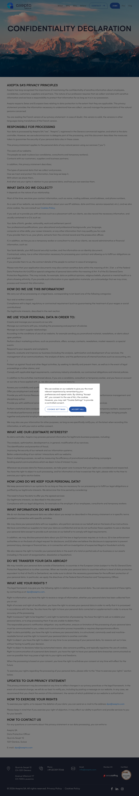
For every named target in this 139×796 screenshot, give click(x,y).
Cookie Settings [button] (56, 409)
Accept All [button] (78, 409)
